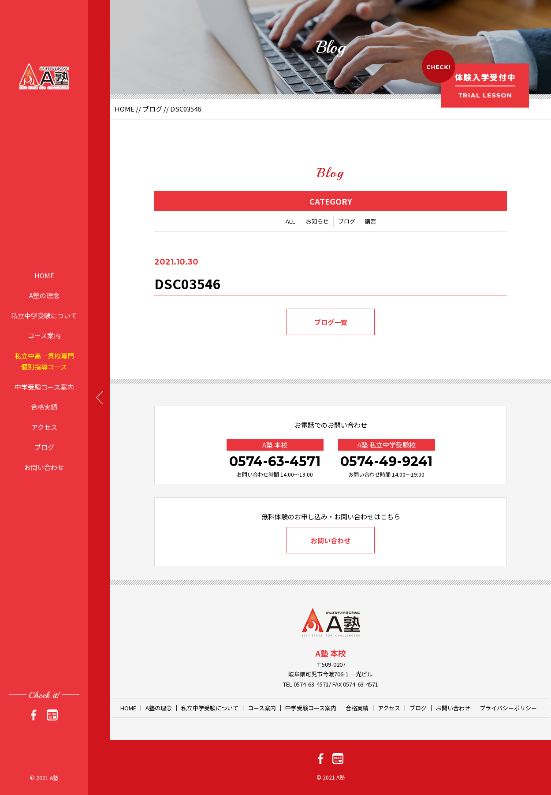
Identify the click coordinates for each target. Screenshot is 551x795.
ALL (290, 221)
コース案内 (44, 335)
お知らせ (317, 221)
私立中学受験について (44, 315)
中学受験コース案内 (44, 386)
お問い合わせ (44, 466)
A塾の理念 (44, 295)
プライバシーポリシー (508, 708)
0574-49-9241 (386, 461)
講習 (370, 221)
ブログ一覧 (330, 322)
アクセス (44, 426)
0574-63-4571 (274, 461)
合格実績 (44, 406)
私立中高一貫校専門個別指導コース (44, 361)
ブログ (44, 447)
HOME (44, 275)
